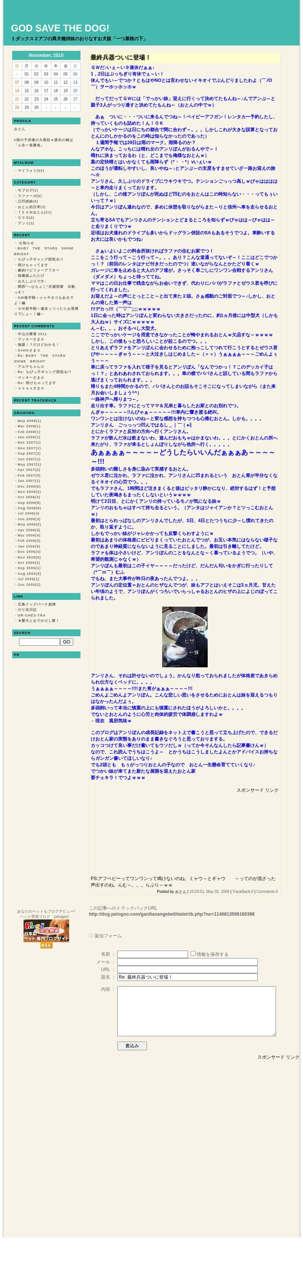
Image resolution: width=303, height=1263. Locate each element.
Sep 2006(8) (29, 503)
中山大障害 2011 (32, 334)
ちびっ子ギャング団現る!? (41, 259)
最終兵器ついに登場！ (120, 57)
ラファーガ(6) (30, 196)
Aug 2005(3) (29, 574)
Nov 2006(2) (29, 492)
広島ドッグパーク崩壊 (37, 604)
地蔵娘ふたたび (31, 276)
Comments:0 (267, 892)
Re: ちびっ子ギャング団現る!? (45, 372)
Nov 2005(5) (29, 557)
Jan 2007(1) (29, 481)
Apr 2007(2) (29, 470)
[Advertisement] (134, 831)
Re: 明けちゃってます (37, 383)
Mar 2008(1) (29, 426)
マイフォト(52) (31, 171)
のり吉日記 (27, 610)
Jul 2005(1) (29, 579)
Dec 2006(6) (29, 486)
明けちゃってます (33, 265)
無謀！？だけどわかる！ (39, 345)
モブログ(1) (28, 190)
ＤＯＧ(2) (26, 218)
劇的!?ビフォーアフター (39, 270)
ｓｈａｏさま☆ (31, 388)
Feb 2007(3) (29, 475)
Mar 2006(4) (29, 535)
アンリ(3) (26, 223)
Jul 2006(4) (29, 513)
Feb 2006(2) (29, 541)
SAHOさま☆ (29, 350)
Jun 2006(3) (29, 519)
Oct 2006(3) (29, 497)
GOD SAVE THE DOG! (60, 28)
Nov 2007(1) (29, 448)
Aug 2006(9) (29, 508)
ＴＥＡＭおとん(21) (35, 212)
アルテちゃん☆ (31, 367)
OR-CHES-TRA (32, 615)
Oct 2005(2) (29, 563)
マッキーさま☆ (31, 339)
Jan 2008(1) (29, 437)
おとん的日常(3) (32, 207)
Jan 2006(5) (29, 546)
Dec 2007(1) (29, 442)
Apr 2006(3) (29, 530)
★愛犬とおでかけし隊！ (39, 621)
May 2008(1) (29, 421)
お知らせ (26, 243)
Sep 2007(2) (29, 453)
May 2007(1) (29, 464)
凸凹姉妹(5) (28, 201)
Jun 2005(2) (29, 585)
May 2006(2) (29, 524)
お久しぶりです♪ (32, 281)
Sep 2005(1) (29, 568)
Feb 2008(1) (29, 432)
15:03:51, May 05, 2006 (209, 892)
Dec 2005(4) (29, 552)
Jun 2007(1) (29, 459)
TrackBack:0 (242, 892)
